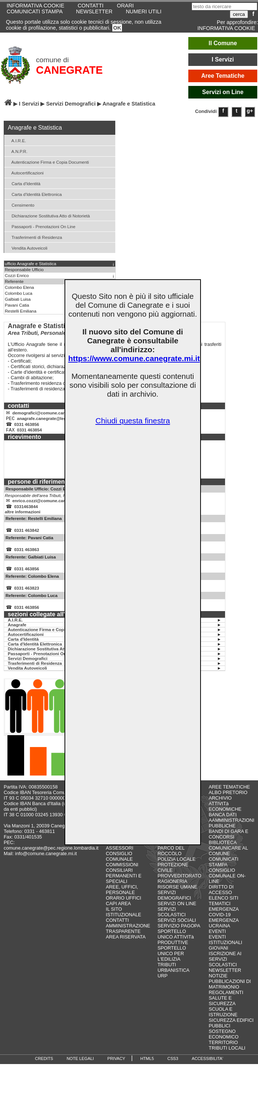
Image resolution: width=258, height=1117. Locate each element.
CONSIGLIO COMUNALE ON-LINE (227, 884)
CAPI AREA (118, 912)
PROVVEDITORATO (179, 884)
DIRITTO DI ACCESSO (221, 898)
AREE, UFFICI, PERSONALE (122, 898)
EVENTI (217, 940)
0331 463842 (26, 536)
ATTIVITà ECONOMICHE (225, 815)
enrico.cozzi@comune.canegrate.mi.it (50, 505)
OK (117, 28)
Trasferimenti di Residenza (34, 237)
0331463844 (26, 512)
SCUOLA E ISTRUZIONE (223, 1020)
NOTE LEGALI (80, 1067)
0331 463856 (26, 427)
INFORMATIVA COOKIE (226, 28)
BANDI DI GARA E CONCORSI (228, 842)
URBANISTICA (173, 979)
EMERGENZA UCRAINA (223, 931)
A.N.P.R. (16, 151)
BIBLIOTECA (222, 851)
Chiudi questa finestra (132, 420)
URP (163, 984)
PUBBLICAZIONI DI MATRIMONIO (230, 992)
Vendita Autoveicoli (26, 247)
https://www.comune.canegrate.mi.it (134, 358)
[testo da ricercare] (224, 6)
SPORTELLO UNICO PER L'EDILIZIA (172, 962)
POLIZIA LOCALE (176, 868)
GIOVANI (218, 957)
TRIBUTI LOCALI (227, 1057)
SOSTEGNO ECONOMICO (223, 1042)
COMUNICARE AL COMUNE (228, 859)
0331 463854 (29, 433)
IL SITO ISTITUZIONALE (123, 920)
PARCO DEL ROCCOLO (171, 859)
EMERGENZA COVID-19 (223, 920)
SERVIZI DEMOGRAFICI (174, 904)
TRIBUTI (167, 973)
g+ (250, 111)
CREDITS (44, 1067)
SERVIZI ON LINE (177, 912)
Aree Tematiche (223, 76)
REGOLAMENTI (226, 1001)
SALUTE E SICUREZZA (222, 1009)
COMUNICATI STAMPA (35, 11)
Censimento (20, 204)
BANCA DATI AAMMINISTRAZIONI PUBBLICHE (231, 829)
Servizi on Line (223, 92)
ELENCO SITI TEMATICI (223, 909)
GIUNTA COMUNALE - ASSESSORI (121, 851)
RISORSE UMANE (177, 895)
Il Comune (223, 43)
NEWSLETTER (94, 11)
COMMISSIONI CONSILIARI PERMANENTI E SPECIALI (124, 882)
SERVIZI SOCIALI (177, 929)
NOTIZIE (218, 984)
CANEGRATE (69, 70)
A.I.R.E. (16, 140)
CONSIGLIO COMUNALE (119, 865)
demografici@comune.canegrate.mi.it (50, 413)
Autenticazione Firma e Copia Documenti (47, 162)
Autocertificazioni (25, 172)
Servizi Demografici (71, 104)
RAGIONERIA (172, 890)
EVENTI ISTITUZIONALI (225, 948)
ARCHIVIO (220, 807)
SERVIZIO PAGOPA (179, 934)
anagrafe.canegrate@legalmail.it (49, 420)
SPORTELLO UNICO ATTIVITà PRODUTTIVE (176, 945)
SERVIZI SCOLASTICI (172, 920)
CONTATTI (117, 929)
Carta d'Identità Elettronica (34, 194)
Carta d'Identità (23, 183)
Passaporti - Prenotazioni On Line (40, 226)
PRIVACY (116, 1067)
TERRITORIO (223, 1051)
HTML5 (147, 1067)
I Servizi (223, 59)
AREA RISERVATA (126, 945)
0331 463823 (26, 596)
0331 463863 (26, 556)
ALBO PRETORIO (228, 801)
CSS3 (173, 1067)
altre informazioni (22, 517)
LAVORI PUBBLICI (178, 851)
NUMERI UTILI (143, 11)
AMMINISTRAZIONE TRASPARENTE (128, 937)
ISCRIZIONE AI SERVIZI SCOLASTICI (225, 968)
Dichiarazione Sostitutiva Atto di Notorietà (48, 215)
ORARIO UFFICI (123, 907)
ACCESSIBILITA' (207, 1067)
